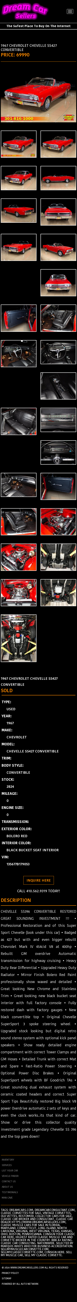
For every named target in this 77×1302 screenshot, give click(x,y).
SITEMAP (6, 1278)
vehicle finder (10, 1176)
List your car (10, 1170)
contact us (9, 1181)
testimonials (10, 1192)
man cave (7, 1198)
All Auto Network (27, 1284)
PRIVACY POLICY (10, 1273)
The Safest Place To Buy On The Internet (38, 26)
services (7, 1165)
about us (7, 1187)
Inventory (8, 1160)
